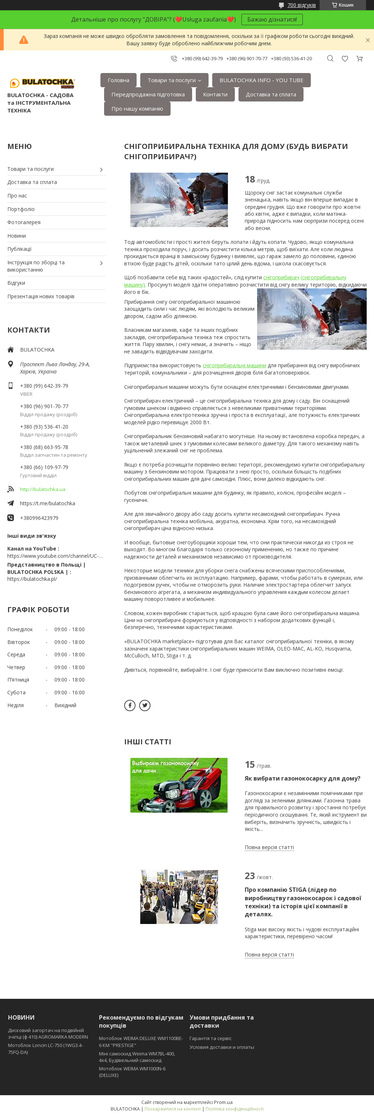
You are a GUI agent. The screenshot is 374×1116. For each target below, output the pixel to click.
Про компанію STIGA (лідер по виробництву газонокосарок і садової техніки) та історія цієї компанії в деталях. (303, 902)
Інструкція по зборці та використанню (36, 266)
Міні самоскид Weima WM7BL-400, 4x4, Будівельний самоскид (137, 1056)
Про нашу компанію (137, 108)
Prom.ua (223, 1102)
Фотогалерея (24, 222)
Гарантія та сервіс (211, 1038)
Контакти (215, 94)
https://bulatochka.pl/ (32, 578)
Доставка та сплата (271, 94)
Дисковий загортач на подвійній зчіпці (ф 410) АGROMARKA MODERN (48, 1033)
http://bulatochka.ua (42, 489)
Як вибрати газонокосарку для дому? (302, 778)
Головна (118, 80)
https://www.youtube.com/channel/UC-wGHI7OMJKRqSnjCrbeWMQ (56, 555)
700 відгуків (301, 4)
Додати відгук (344, 58)
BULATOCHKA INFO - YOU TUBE (262, 80)
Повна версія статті (269, 847)
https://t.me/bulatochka (47, 503)
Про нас (17, 195)
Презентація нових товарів (41, 296)
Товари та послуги (172, 80)
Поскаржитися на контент (173, 1109)
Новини (16, 235)
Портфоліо (21, 209)
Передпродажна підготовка (148, 94)
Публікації (19, 248)
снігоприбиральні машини (234, 365)
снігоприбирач (281, 277)
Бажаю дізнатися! (272, 19)
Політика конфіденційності (235, 1109)
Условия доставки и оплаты (222, 1047)
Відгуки (16, 282)
